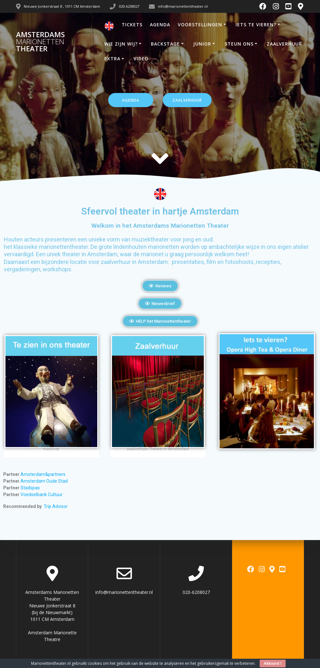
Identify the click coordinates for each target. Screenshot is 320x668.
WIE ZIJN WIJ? (121, 44)
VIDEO (141, 58)
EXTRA (112, 58)
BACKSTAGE (165, 44)
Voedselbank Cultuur (42, 494)
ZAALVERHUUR (284, 44)
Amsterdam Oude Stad (44, 481)
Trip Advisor (56, 506)
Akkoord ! (272, 663)
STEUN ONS (239, 44)
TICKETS (132, 24)
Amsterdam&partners (43, 474)
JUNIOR (202, 44)
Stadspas (30, 487)
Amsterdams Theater (40, 42)
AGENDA (160, 24)
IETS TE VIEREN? (256, 24)
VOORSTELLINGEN (200, 24)
